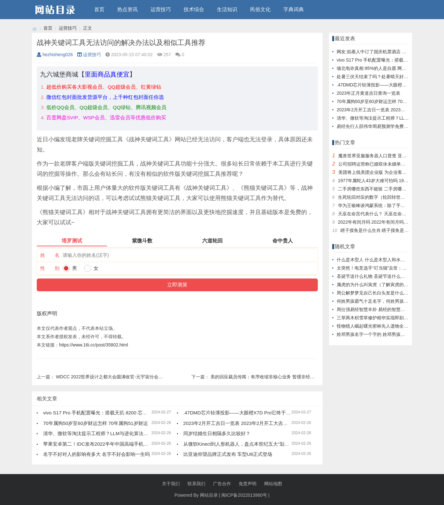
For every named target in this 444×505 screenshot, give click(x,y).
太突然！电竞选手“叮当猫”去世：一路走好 (378, 268)
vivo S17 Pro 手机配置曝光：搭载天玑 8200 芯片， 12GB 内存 (110, 412)
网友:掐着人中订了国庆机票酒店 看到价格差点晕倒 (387, 51)
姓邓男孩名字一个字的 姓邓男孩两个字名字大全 (384, 334)
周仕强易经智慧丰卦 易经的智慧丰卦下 (375, 309)
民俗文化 (260, 9)
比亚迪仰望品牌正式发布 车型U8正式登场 (227, 454)
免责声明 (247, 483)
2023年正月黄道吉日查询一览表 (368, 93)
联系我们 (196, 483)
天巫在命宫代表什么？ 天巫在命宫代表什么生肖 (385, 213)
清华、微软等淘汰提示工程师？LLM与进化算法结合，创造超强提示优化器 (122, 433)
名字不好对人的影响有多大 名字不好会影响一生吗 (96, 454)
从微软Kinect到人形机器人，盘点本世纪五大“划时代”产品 (244, 444)
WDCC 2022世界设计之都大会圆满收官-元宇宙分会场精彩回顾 (118, 376)
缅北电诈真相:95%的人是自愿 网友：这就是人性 (385, 68)
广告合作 (222, 483)
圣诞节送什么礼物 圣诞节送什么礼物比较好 (380, 276)
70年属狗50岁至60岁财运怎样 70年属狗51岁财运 (95, 423)
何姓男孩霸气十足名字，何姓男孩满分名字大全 (384, 301)
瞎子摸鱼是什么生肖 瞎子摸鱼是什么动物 (381, 230)
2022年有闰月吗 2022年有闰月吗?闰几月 (379, 222)
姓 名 (49, 255)
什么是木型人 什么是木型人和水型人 (373, 259)
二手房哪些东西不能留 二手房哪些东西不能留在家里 (390, 188)
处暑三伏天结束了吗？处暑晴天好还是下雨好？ (384, 76)
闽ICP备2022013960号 (244, 495)
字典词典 (293, 9)
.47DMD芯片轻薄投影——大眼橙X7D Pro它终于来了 (239, 412)
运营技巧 (160, 9)
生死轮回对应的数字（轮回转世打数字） (378, 197)
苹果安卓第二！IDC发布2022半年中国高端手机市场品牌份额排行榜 (115, 444)
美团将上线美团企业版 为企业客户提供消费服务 (385, 172)
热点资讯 (127, 9)
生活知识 (227, 9)
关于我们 (171, 483)
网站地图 (273, 483)
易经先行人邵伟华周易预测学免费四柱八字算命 (384, 126)
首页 (99, 9)
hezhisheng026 (55, 54)
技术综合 (194, 9)
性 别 (49, 268)
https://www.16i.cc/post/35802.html (93, 344)
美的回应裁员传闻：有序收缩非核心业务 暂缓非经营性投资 (269, 376)
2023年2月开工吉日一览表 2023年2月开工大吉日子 (238, 423)
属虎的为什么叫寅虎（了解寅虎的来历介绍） (381, 284)
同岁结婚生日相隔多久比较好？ (216, 433)
